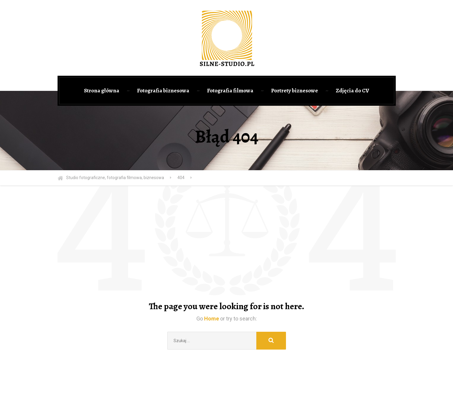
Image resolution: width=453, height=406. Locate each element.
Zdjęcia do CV (352, 90)
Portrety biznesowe (294, 90)
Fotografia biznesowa (163, 90)
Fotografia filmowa (230, 90)
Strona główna (101, 90)
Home (211, 318)
